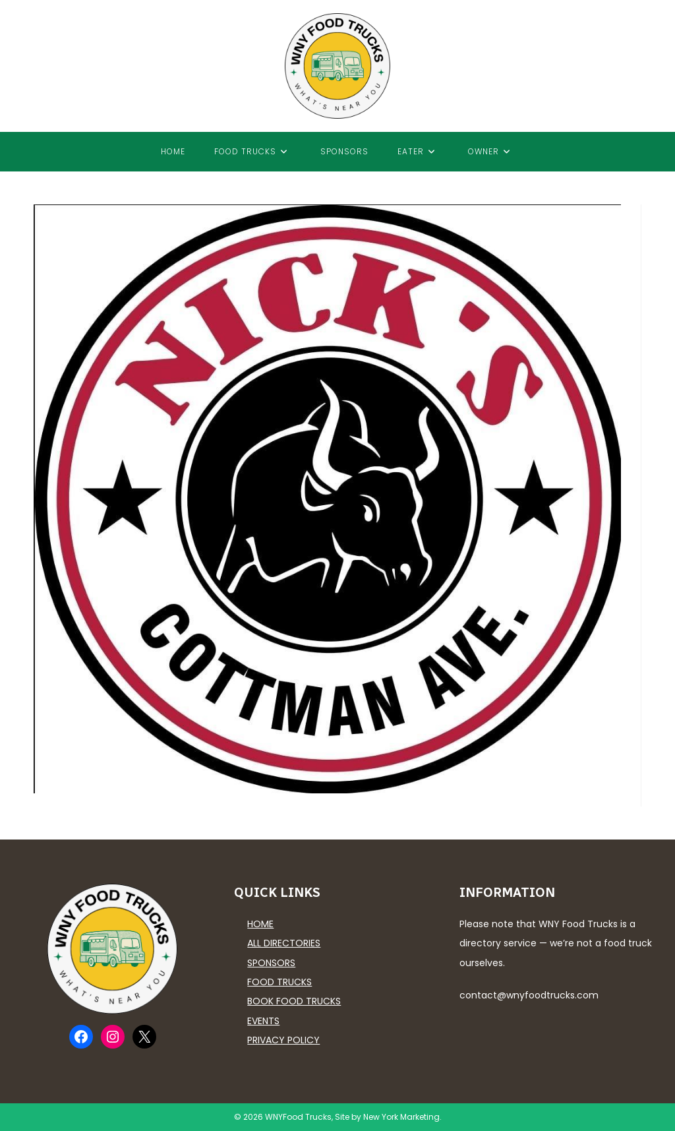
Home (260, 924)
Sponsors (271, 962)
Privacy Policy (283, 1040)
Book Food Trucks (294, 1001)
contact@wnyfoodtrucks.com (529, 995)
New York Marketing (401, 1116)
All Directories (283, 943)
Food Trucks (279, 982)
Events (263, 1020)
